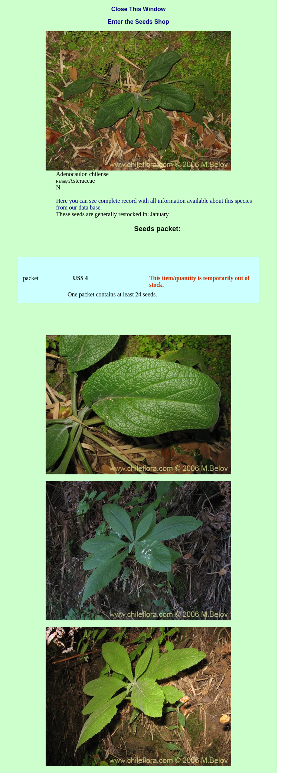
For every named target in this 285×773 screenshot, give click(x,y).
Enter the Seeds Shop (138, 22)
